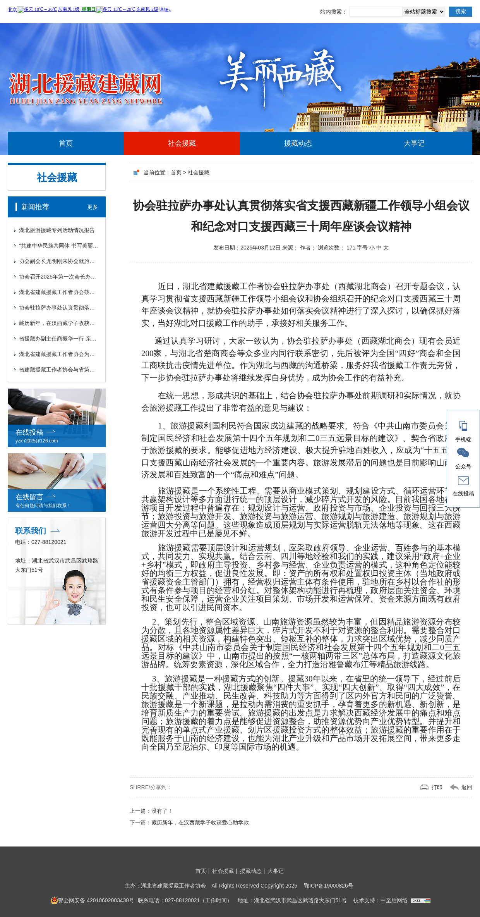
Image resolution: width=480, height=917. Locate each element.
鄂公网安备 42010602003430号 (92, 900)
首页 (66, 143)
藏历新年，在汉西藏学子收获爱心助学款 (189, 822)
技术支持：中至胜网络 (380, 900)
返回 (466, 787)
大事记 (414, 143)
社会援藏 (182, 143)
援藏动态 (298, 143)
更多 (92, 207)
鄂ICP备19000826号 (328, 886)
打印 (437, 787)
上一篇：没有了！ (151, 811)
